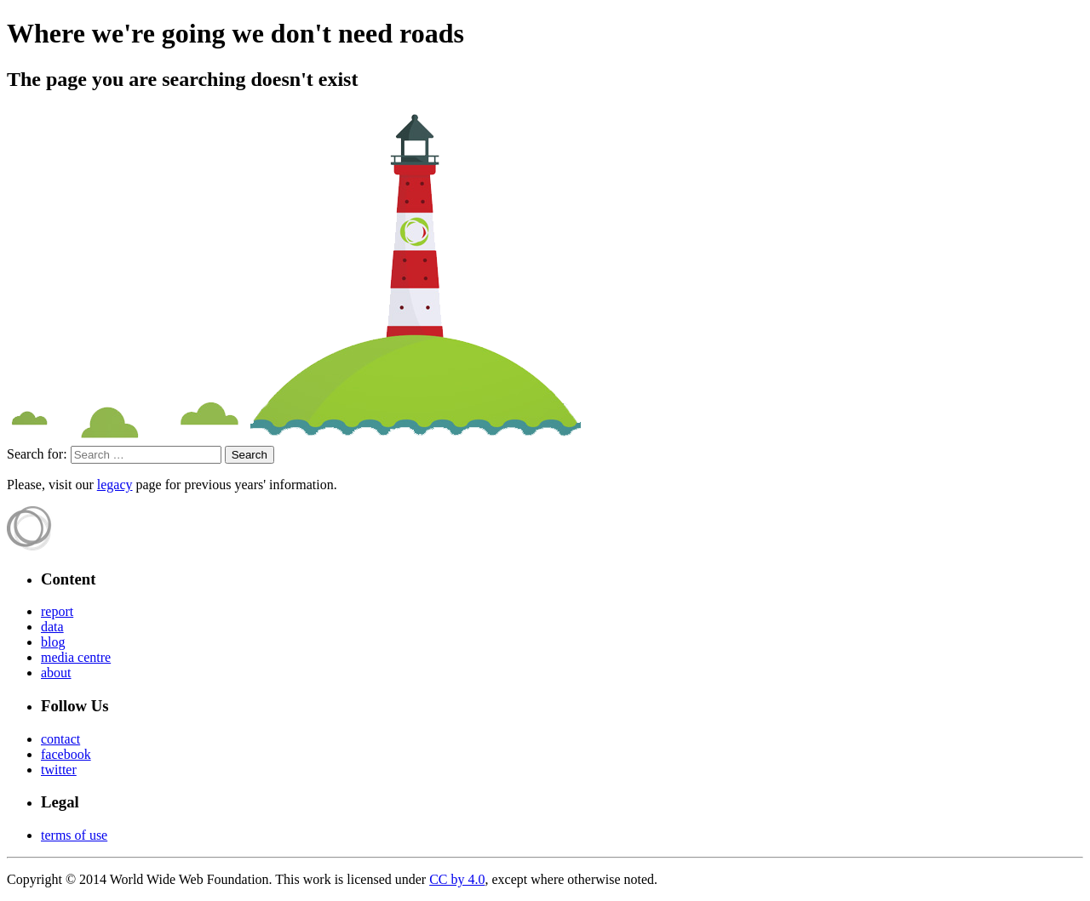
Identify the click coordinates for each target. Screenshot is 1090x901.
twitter (59, 769)
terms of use (74, 835)
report (57, 611)
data (52, 626)
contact (60, 739)
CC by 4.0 (457, 879)
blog (53, 642)
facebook (66, 754)
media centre (76, 657)
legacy (115, 484)
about (56, 672)
